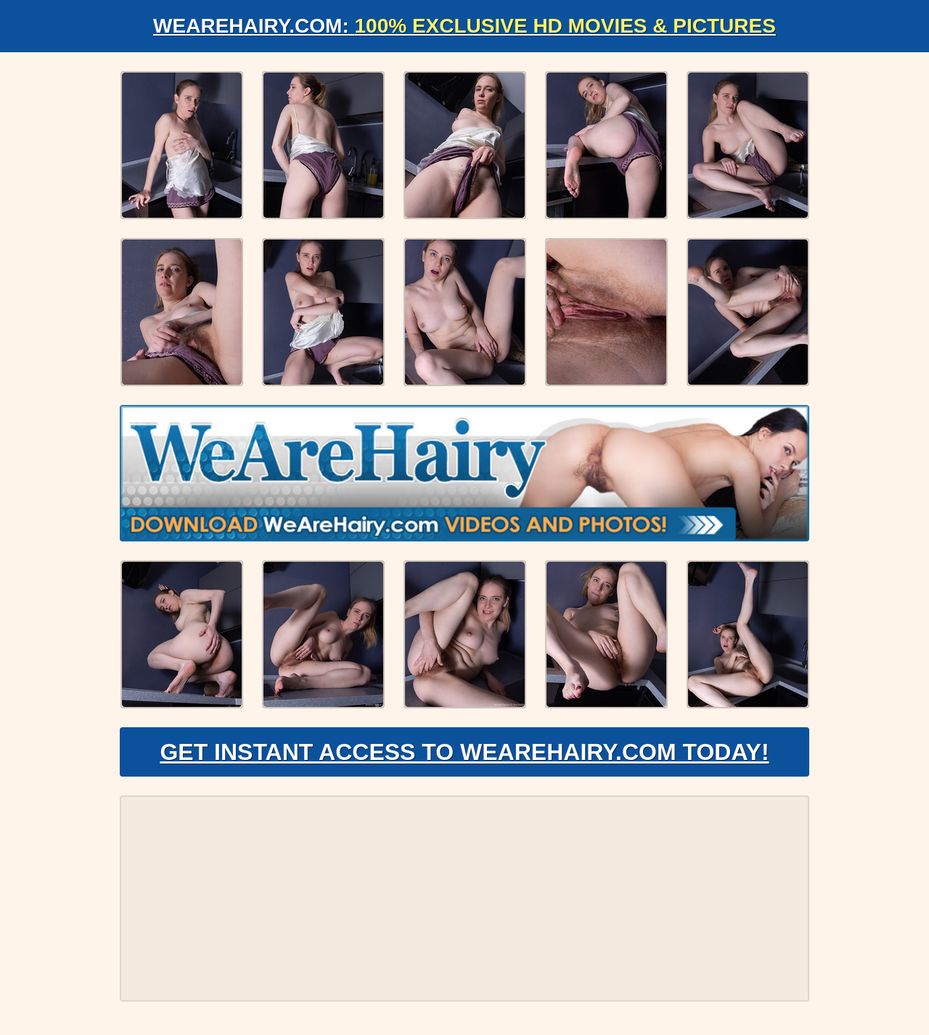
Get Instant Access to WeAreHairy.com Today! (464, 752)
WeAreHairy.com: (464, 26)
